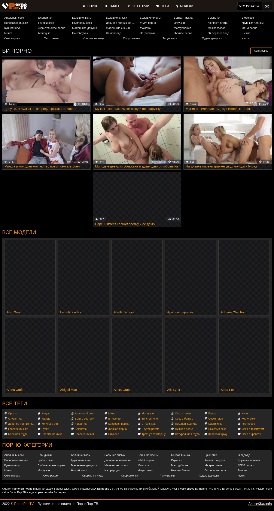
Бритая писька (183, 17)
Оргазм (13, 413)
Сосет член (215, 418)
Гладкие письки (18, 428)
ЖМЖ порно (148, 22)
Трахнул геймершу (154, 434)
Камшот (47, 418)
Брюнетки (214, 17)
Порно (90, 6)
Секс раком (51, 38)
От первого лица (218, 33)
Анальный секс (14, 17)
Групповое (248, 423)
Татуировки (169, 38)
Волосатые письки (16, 22)
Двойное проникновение (121, 22)
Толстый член (150, 418)
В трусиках (149, 423)
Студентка (15, 418)
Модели (184, 6)
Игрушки (179, 22)
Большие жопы (82, 17)
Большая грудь (17, 434)
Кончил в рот (50, 423)
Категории (138, 6)
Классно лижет (84, 434)
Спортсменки (131, 38)
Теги (162, 6)
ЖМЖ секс (249, 418)
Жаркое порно (117, 428)
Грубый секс (46, 22)
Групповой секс (82, 22)
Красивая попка (118, 423)
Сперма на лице (93, 38)
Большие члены (150, 17)
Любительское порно (51, 28)
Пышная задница (186, 423)
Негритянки (147, 33)
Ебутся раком (150, 428)
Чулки (245, 38)
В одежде (248, 17)
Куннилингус (12, 28)
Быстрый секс (217, 428)
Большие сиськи (116, 17)
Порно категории (27, 445)
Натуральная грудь (187, 434)
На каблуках (80, 33)
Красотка (81, 423)
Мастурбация (182, 28)
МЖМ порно (249, 28)
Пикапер (113, 434)
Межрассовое (216, 28)
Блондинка (215, 423)
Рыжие (246, 33)
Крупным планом (253, 22)
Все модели (19, 232)
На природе (113, 33)
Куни (245, 413)
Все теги (14, 403)
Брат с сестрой (84, 418)
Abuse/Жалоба (260, 504)
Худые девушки (212, 38)
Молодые (44, 33)
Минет (8, 33)
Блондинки (45, 17)
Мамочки (146, 28)
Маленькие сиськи (118, 28)
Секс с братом (184, 418)
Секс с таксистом (253, 428)
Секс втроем (12, 38)
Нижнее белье (183, 33)
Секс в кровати (251, 434)
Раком (212, 413)
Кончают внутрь (218, 22)
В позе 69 (114, 418)
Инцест (46, 413)
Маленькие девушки (85, 28)
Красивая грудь (218, 434)
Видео (113, 6)
